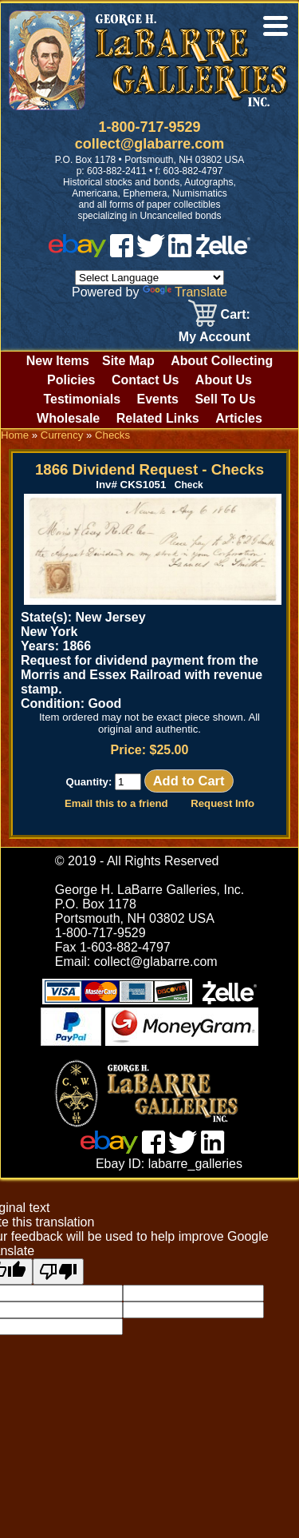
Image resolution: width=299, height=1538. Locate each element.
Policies (71, 380)
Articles (238, 418)
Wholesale (68, 418)
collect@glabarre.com (150, 144)
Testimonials (81, 399)
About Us (223, 380)
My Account (214, 337)
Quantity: (103, 782)
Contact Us (145, 380)
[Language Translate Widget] (149, 277)
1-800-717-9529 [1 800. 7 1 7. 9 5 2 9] (149, 127)
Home (15, 435)
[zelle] (223, 253)
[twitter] (150, 253)
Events (157, 399)
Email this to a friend (116, 803)
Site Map (128, 361)
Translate (185, 292)
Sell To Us (225, 399)
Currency (62, 435)
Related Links (157, 418)
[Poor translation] (58, 1271)
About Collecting (222, 361)
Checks (112, 435)
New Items (57, 361)
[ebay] (77, 253)
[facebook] (121, 253)
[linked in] (180, 253)
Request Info (222, 803)
